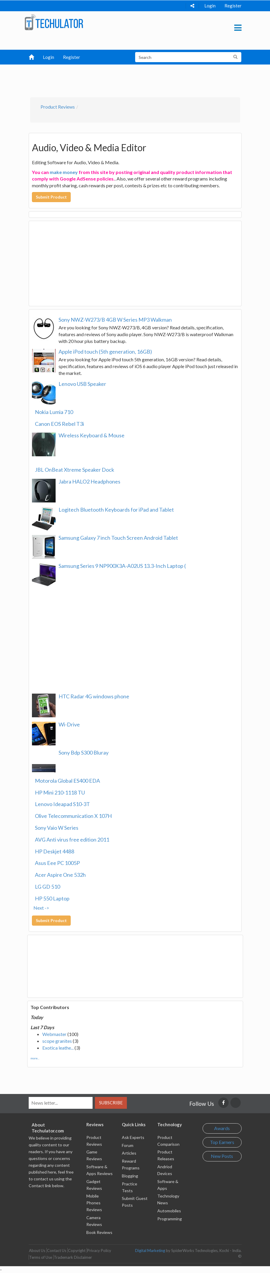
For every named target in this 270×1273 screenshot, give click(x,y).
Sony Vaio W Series (56, 827)
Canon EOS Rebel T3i (59, 423)
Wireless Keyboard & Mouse (92, 435)
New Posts (222, 1156)
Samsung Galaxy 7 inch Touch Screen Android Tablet (118, 537)
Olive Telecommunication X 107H (73, 816)
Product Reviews (58, 106)
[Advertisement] (137, 79)
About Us (37, 1250)
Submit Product (51, 196)
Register (233, 5)
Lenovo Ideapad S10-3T (62, 804)
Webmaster (54, 1034)
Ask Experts (133, 1137)
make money (64, 172)
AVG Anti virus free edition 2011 (72, 839)
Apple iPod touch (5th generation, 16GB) (105, 351)
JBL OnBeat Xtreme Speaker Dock (74, 469)
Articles (129, 1153)
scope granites (57, 1041)
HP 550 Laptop (52, 898)
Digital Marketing (150, 1250)
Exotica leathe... (58, 1047)
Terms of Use (40, 1257)
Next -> (41, 908)
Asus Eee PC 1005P (57, 863)
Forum (127, 1145)
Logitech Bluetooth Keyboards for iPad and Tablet (116, 509)
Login (210, 5)
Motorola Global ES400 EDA (67, 780)
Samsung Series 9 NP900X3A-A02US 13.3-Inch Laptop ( (122, 566)
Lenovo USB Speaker (82, 384)
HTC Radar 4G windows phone (94, 696)
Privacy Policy (99, 1250)
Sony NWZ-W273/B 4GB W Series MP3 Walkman (115, 319)
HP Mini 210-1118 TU (60, 792)
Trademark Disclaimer (73, 1257)
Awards (222, 1128)
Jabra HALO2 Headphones (89, 481)
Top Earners (222, 1142)
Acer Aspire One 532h (60, 874)
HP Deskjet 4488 (54, 851)
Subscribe (111, 1102)
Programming (169, 1218)
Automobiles (169, 1210)
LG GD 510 (47, 886)
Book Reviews (99, 1232)
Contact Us (56, 1250)
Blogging (130, 1175)
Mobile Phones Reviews (94, 1202)
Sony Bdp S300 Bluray (84, 752)
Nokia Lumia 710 (54, 412)
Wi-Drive (69, 724)
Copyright (76, 1250)
